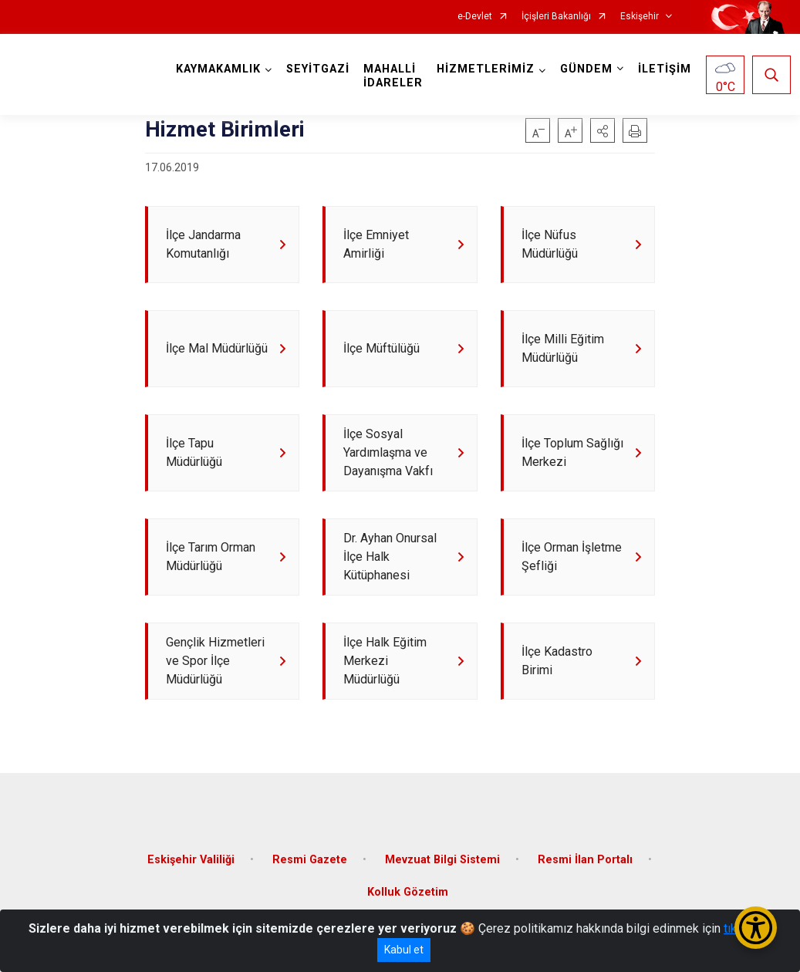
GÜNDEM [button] (586, 69)
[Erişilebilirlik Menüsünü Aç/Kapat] (755, 927)
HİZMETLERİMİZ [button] (486, 69)
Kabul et (404, 949)
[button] (602, 130)
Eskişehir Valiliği (191, 859)
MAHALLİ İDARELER (393, 75)
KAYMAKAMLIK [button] (218, 69)
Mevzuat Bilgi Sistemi (442, 859)
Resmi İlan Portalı (585, 859)
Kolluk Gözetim (407, 892)
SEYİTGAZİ (317, 69)
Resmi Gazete (309, 859)
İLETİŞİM (664, 69)
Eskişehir (639, 17)
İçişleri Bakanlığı (556, 17)
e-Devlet (474, 17)
